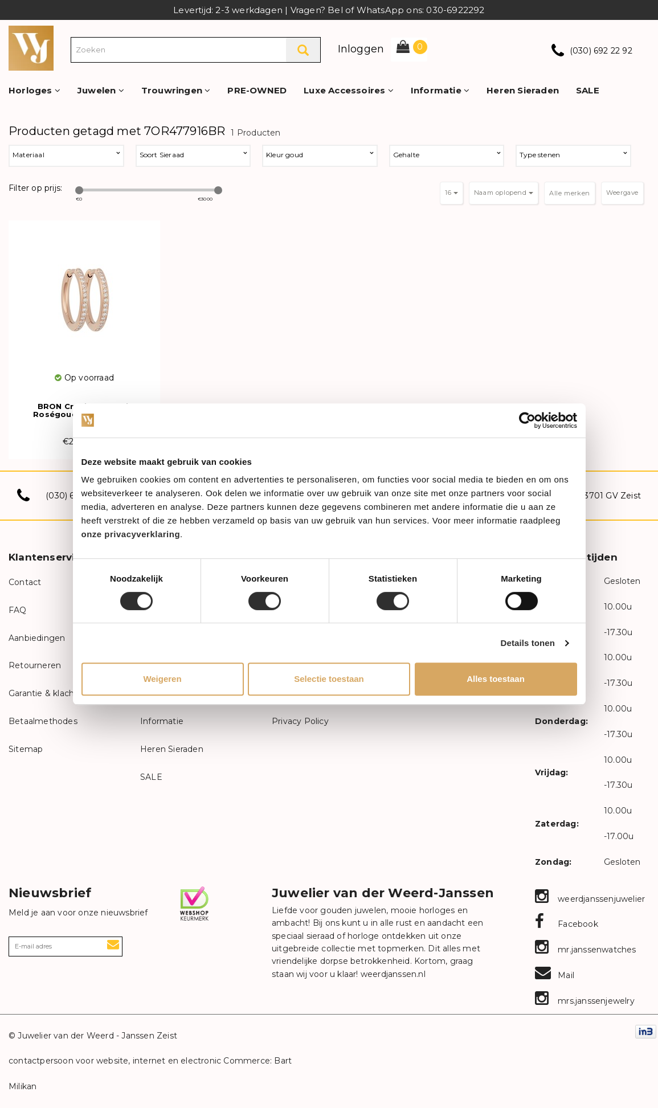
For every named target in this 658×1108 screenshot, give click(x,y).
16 (451, 193)
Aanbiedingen (37, 638)
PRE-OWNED (257, 90)
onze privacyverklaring (131, 534)
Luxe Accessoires (349, 90)
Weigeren (162, 679)
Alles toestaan (496, 679)
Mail (554, 975)
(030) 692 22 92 (601, 51)
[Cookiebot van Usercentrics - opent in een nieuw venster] (527, 420)
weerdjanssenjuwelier (590, 899)
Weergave (622, 193)
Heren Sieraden (523, 90)
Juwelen (100, 90)
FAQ (18, 610)
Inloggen (361, 49)
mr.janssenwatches (585, 950)
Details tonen (528, 643)
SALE (587, 90)
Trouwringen (176, 90)
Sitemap (26, 749)
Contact (25, 582)
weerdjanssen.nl (392, 974)
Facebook (566, 924)
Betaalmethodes (43, 721)
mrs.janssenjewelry (585, 1001)
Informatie (440, 90)
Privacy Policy (300, 721)
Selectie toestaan (329, 679)
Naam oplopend (503, 193)
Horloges (34, 90)
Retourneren (35, 665)
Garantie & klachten (48, 693)
